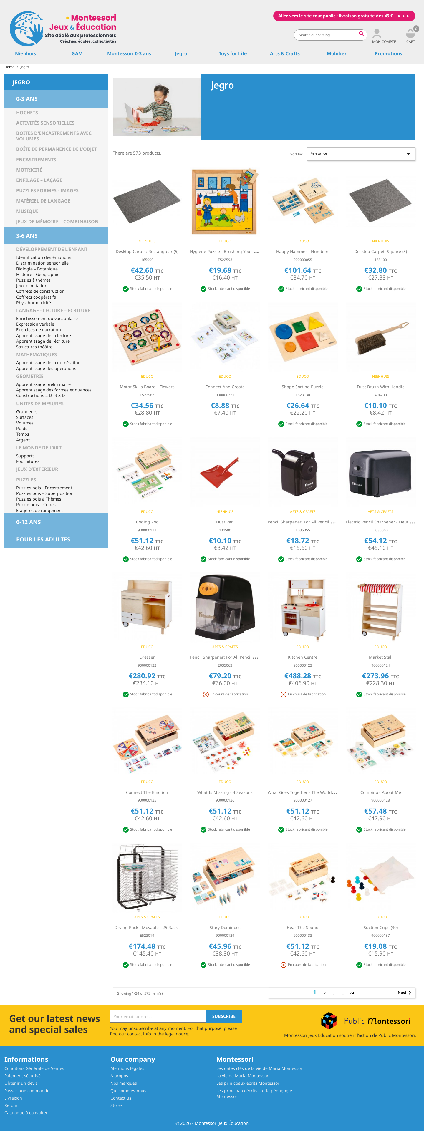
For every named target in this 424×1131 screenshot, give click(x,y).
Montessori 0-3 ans (129, 53)
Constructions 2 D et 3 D (40, 395)
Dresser (147, 657)
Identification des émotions (43, 257)
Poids (21, 428)
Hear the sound (303, 927)
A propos (119, 1075)
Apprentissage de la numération (48, 362)
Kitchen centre (302, 657)
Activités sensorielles (45, 123)
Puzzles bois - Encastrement (44, 488)
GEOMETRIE (30, 376)
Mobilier (337, 53)
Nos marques (123, 1083)
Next (405, 992)
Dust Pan (225, 522)
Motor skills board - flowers (147, 386)
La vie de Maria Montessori (243, 1075)
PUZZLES (26, 479)
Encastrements (36, 159)
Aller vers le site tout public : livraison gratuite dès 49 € (335, 16)
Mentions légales (127, 1068)
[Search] (330, 35)
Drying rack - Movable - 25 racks (147, 927)
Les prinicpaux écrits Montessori (248, 1083)
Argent (23, 440)
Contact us (120, 1098)
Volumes (25, 423)
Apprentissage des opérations (46, 368)
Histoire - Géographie (37, 274)
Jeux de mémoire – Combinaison (57, 221)
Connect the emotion (147, 792)
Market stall (380, 657)
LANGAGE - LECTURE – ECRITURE (53, 310)
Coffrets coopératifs (36, 297)
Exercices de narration (38, 329)
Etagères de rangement (39, 510)
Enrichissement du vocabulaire (47, 318)
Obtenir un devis (21, 1083)
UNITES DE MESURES (40, 403)
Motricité (29, 170)
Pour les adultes (43, 539)
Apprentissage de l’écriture (43, 341)
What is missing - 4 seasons (225, 792)
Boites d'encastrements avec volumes (54, 136)
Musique (27, 211)
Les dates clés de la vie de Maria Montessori (260, 1068)
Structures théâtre (34, 346)
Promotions (388, 53)
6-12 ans (28, 522)
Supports (25, 456)
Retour (11, 1105)
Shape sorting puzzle (303, 386)
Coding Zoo (147, 522)
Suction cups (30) (381, 927)
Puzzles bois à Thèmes (38, 499)
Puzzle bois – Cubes (36, 504)
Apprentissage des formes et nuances (54, 390)
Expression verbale (35, 324)
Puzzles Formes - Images (47, 190)
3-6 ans (27, 236)
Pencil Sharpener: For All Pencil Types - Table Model (319, 522)
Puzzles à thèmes (33, 280)
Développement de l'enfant (51, 249)
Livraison (13, 1098)
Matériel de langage (43, 201)
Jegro (181, 53)
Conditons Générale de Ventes (34, 1068)
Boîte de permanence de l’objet (56, 149)
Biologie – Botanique (37, 269)
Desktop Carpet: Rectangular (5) (147, 251)
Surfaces (24, 417)
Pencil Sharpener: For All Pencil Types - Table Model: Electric (249, 657)
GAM (77, 53)
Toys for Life (233, 53)
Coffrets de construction (40, 291)
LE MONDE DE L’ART (39, 447)
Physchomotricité (33, 302)
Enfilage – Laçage (39, 180)
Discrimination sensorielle (42, 263)
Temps (22, 434)
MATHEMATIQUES (36, 354)
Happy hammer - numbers (302, 251)
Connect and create (225, 386)
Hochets (27, 112)
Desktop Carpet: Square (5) (380, 251)
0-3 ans (27, 99)
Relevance (361, 154)
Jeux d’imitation (31, 285)
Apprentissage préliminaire (43, 384)
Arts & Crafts (285, 53)
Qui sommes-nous (128, 1090)
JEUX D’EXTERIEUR (37, 469)
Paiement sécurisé (22, 1075)
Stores (116, 1105)
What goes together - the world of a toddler (313, 792)
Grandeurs (26, 411)
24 (352, 993)
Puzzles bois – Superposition (45, 493)
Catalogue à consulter (26, 1112)
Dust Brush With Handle (381, 386)
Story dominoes (225, 927)
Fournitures (27, 461)
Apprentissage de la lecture (43, 335)
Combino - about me (380, 792)
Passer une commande (26, 1090)
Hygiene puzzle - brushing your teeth (227, 251)
